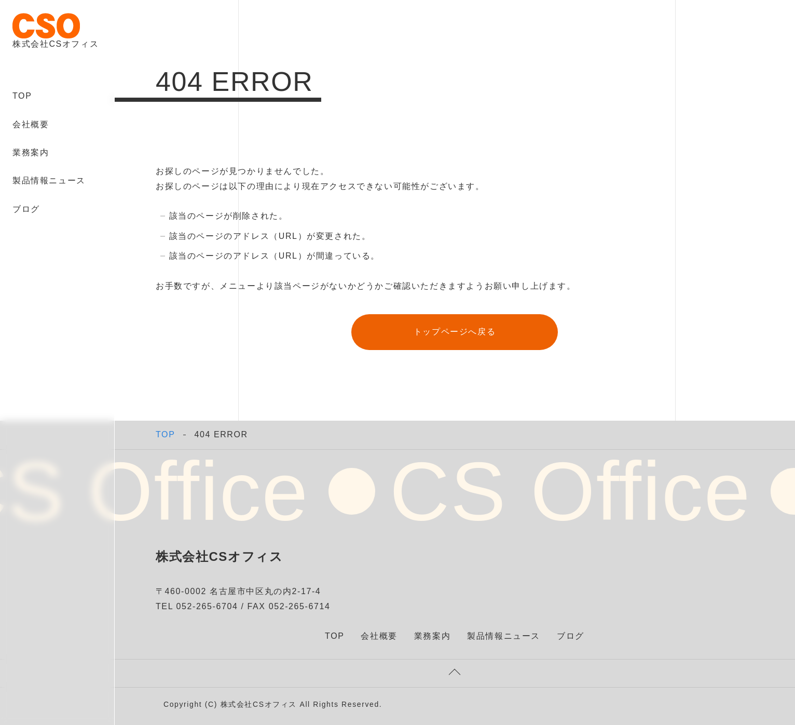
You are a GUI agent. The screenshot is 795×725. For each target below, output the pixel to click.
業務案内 (30, 152)
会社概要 (30, 124)
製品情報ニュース (49, 180)
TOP (22, 95)
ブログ (26, 209)
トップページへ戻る (455, 331)
